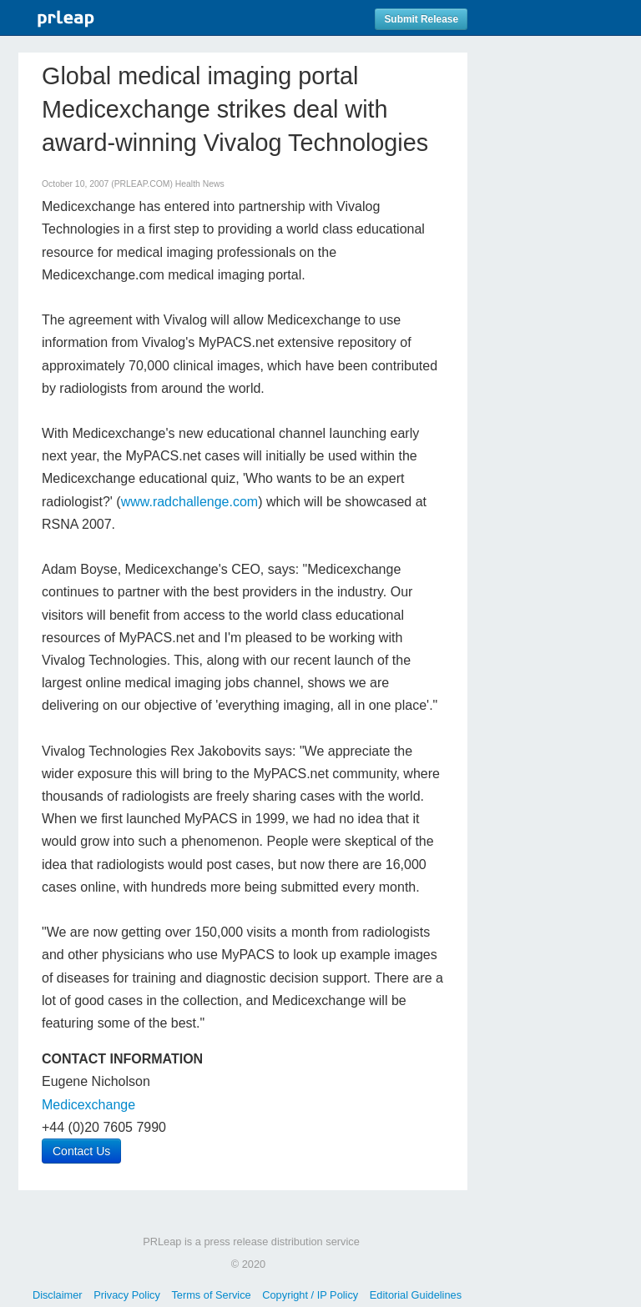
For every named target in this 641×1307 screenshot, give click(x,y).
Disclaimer (58, 1295)
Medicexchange (88, 1105)
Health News (200, 184)
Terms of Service (210, 1295)
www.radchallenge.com (190, 502)
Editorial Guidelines (416, 1295)
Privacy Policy (126, 1295)
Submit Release (421, 19)
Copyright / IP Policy (310, 1295)
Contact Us (81, 1151)
